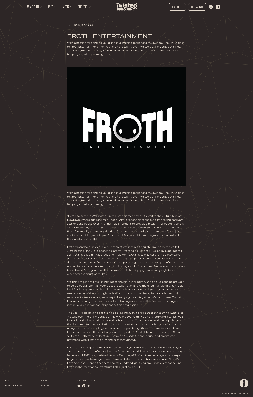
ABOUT (9, 380)
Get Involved (197, 7)
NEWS (45, 380)
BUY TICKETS (13, 386)
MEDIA (45, 386)
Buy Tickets (177, 7)
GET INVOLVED (86, 380)
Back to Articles (80, 25)
